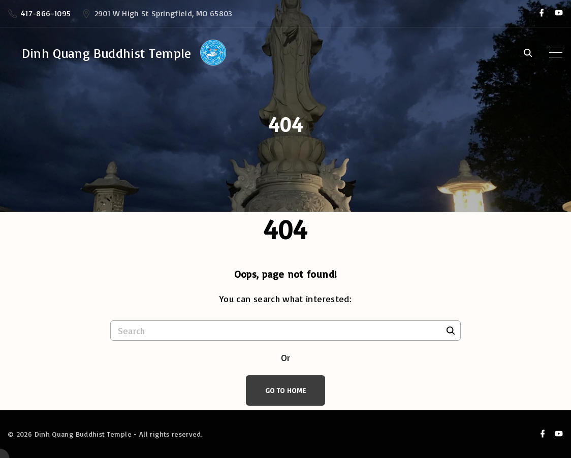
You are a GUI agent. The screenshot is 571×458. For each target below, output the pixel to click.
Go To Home (285, 390)
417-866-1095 (46, 13)
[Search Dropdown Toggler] (527, 53)
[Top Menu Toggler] (556, 53)
